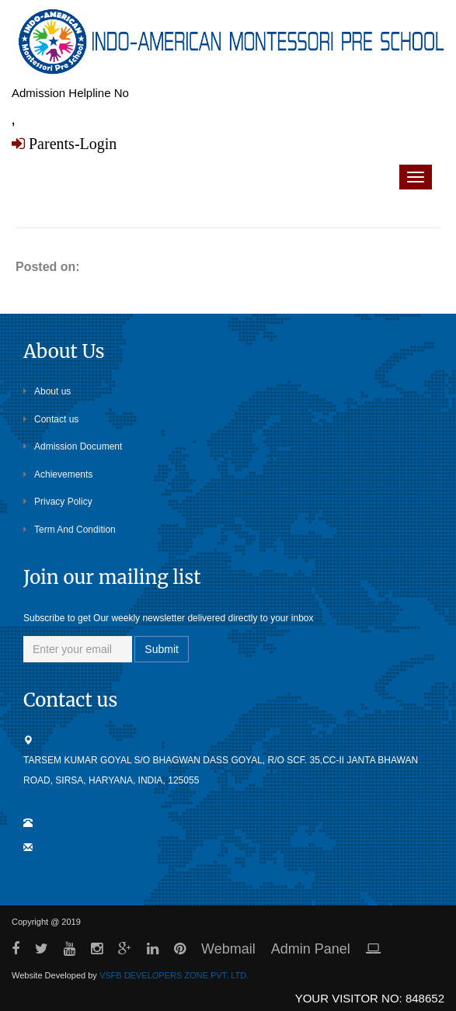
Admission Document (72, 446)
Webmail (228, 949)
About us (47, 391)
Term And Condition (69, 529)
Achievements (57, 474)
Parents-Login (71, 143)
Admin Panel (310, 949)
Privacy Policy (57, 501)
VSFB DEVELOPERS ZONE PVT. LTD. (174, 975)
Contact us (50, 419)
